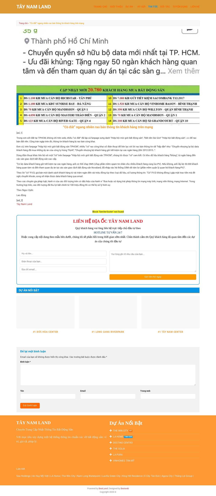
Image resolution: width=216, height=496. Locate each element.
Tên (22, 391)
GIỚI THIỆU (116, 6)
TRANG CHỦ (100, 6)
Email (83, 391)
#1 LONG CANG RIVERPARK (108, 331)
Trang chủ (23, 23)
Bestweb (125, 488)
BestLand (103, 488)
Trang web (145, 391)
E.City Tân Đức (152, 476)
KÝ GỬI (142, 6)
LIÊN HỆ (195, 6)
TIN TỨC (153, 6)
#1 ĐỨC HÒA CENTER (45, 331)
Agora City (167, 476)
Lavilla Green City (111, 476)
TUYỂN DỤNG (180, 6)
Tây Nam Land (24, 204)
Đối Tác (165, 6)
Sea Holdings (23, 476)
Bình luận (25, 362)
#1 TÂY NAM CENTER (170, 331)
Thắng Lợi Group (183, 476)
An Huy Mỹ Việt (40, 476)
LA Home (55, 476)
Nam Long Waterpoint (89, 476)
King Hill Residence (132, 476)
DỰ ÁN (130, 6)
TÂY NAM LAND (33, 6)
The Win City (69, 476)
